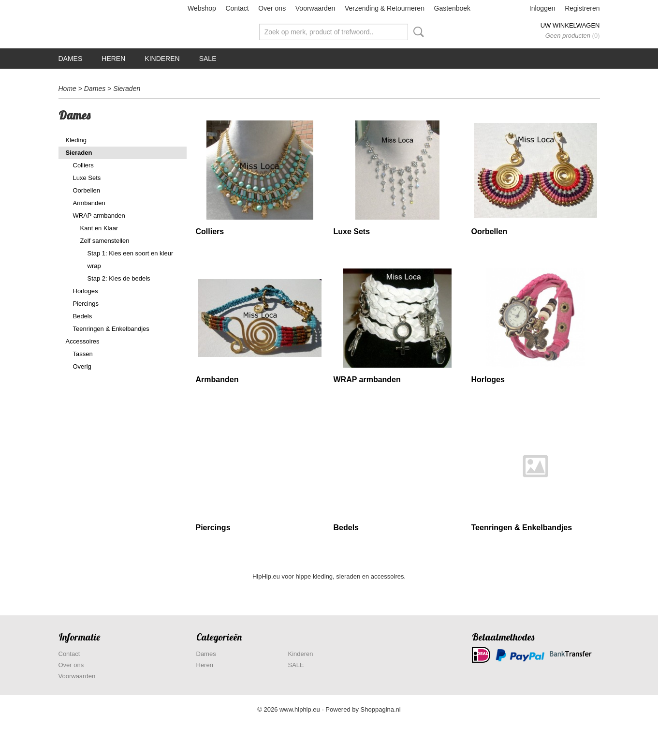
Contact (237, 8)
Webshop (202, 8)
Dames (70, 58)
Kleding (76, 140)
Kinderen (162, 58)
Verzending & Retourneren (384, 8)
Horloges (85, 291)
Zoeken (416, 32)
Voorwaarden (315, 8)
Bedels (82, 316)
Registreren (582, 8)
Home (67, 88)
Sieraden (126, 88)
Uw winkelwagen (570, 25)
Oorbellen (86, 190)
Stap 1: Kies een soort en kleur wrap (131, 259)
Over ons (272, 8)
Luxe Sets (87, 177)
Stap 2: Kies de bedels (119, 278)
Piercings (86, 303)
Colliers (83, 165)
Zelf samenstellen (105, 240)
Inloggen (542, 8)
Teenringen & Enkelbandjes (111, 328)
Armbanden (89, 203)
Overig (82, 366)
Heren (113, 58)
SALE (208, 58)
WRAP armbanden (99, 215)
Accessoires (83, 341)
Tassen (83, 354)
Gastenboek (452, 8)
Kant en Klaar (99, 228)
